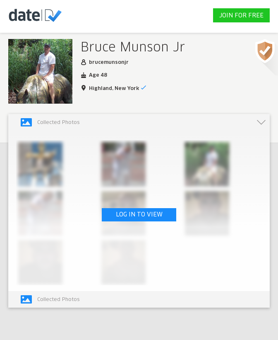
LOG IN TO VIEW (139, 215)
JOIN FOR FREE (241, 16)
